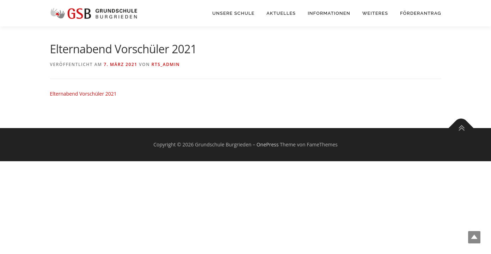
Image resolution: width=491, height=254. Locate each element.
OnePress (268, 144)
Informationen (329, 13)
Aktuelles (281, 13)
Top (474, 237)
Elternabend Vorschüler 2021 (83, 93)
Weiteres (375, 13)
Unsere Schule (233, 13)
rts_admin (166, 64)
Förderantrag (420, 13)
